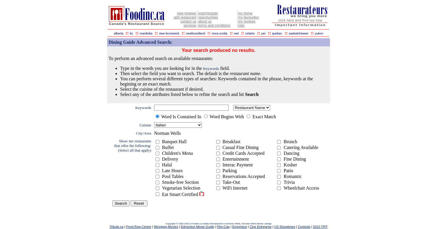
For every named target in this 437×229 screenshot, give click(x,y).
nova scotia (219, 33)
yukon (319, 33)
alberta (118, 33)
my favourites (248, 17)
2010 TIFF (320, 226)
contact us (188, 21)
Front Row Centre (138, 226)
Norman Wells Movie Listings (257, 223)
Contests (304, 226)
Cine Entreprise (261, 226)
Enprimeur (239, 226)
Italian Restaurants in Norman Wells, (222, 223)
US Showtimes (284, 226)
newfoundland (195, 33)
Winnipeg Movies (166, 226)
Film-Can (223, 226)
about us (205, 21)
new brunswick (169, 33)
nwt (236, 33)
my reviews (247, 21)
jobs (241, 25)
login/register (208, 13)
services (189, 25)
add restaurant (185, 17)
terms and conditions (214, 25)
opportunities (208, 17)
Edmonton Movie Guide (197, 226)
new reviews (186, 13)
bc (131, 33)
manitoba (146, 33)
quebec (277, 33)
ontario (250, 33)
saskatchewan (298, 33)
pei (263, 33)
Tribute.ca (116, 226)
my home (245, 13)
